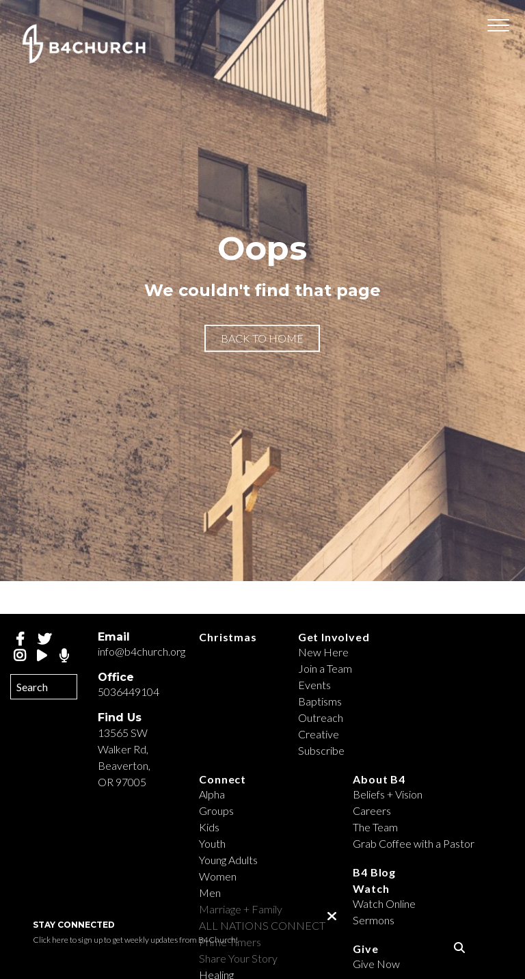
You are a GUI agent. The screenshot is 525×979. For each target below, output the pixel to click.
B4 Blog (374, 872)
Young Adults (228, 859)
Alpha (212, 794)
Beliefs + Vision (387, 794)
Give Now (376, 963)
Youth (212, 843)
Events (314, 684)
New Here (323, 651)
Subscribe (321, 750)
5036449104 (128, 691)
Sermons (373, 919)
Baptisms (320, 701)
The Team (375, 826)
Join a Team (325, 668)
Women (218, 876)
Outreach (320, 717)
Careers (372, 810)
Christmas (227, 636)
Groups (216, 810)
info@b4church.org (141, 651)
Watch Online (384, 903)
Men (210, 892)
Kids (209, 826)
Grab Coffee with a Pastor (413, 843)
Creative (318, 733)
